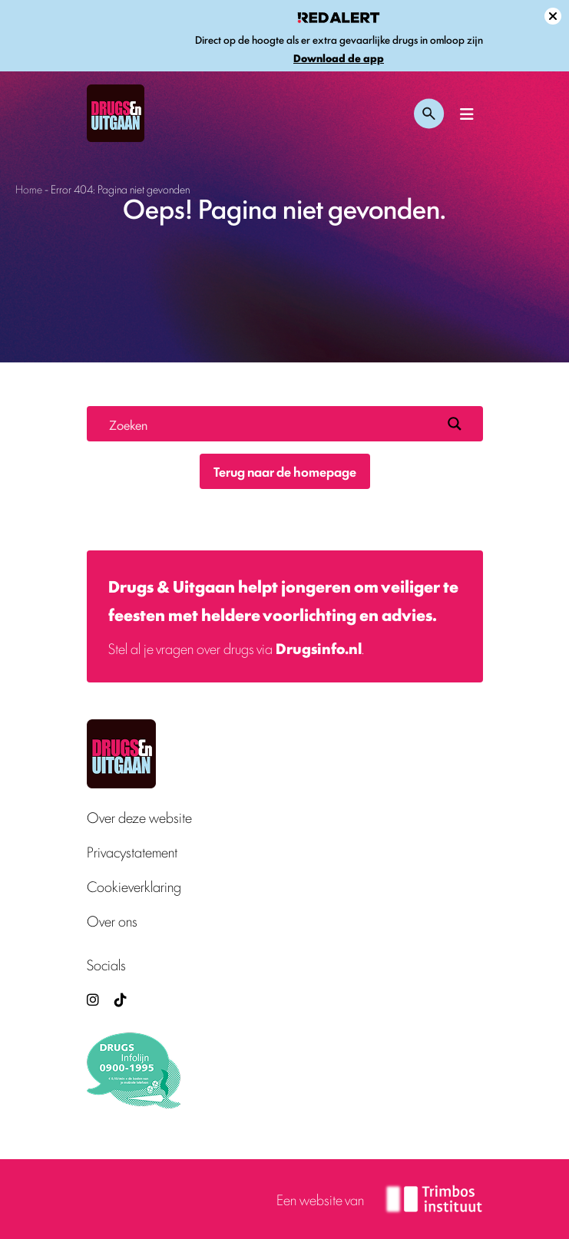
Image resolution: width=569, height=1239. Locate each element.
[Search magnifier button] (455, 424)
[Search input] (272, 424)
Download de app (338, 58)
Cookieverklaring (134, 886)
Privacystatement (132, 851)
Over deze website (139, 817)
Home (28, 188)
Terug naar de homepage (284, 471)
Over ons (112, 920)
